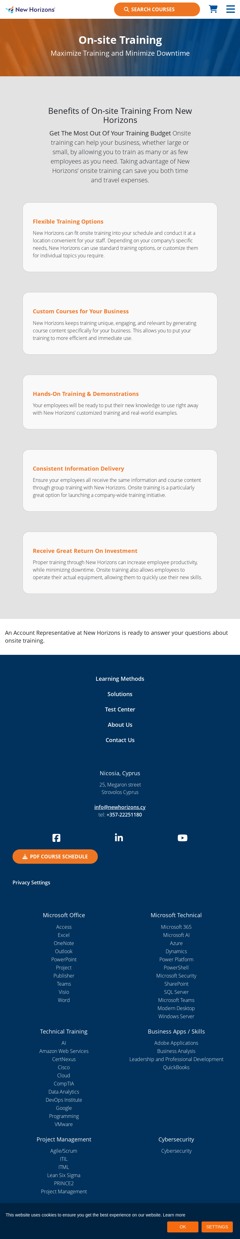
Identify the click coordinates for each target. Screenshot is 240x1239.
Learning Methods (120, 678)
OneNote (64, 943)
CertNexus (64, 1059)
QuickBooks (176, 1067)
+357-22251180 (124, 814)
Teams (64, 983)
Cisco (64, 1067)
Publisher (63, 975)
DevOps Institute (64, 1099)
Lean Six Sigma (63, 1175)
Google (64, 1108)
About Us (120, 724)
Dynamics (176, 951)
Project (64, 967)
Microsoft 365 (176, 926)
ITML (63, 1167)
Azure (176, 943)
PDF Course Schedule (55, 856)
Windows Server (176, 1016)
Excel (64, 935)
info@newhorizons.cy (120, 807)
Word (64, 1000)
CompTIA (64, 1083)
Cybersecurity (176, 1150)
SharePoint (176, 983)
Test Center (120, 709)
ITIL (64, 1159)
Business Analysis (176, 1051)
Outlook (63, 951)
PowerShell (176, 967)
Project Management (64, 1191)
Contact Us (120, 740)
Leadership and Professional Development (176, 1059)
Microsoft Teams (176, 1000)
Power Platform (176, 959)
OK (183, 1226)
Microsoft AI (176, 935)
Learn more (174, 1214)
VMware (64, 1124)
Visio (64, 992)
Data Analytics (63, 1091)
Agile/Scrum (63, 1150)
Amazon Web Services (63, 1051)
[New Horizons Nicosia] (30, 9)
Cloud (63, 1075)
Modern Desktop (176, 1008)
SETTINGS (217, 1226)
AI (64, 1042)
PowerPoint (64, 959)
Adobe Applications (176, 1042)
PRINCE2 (64, 1183)
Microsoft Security (176, 975)
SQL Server (176, 992)
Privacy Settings (31, 882)
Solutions (120, 694)
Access (64, 926)
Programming (64, 1116)
